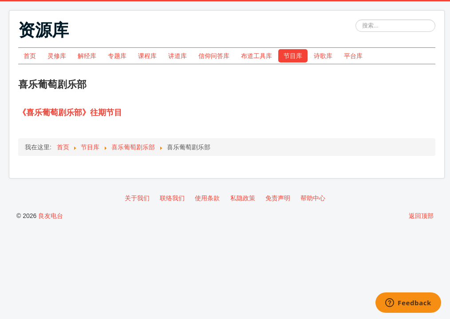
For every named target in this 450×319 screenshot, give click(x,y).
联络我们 (172, 198)
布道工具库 (256, 55)
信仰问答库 (213, 55)
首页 (30, 55)
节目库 (293, 55)
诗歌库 (323, 55)
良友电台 (50, 215)
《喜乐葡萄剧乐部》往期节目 (70, 112)
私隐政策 (242, 198)
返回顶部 (421, 215)
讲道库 (177, 55)
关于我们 (137, 198)
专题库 (117, 55)
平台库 (353, 55)
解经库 (87, 55)
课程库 (147, 55)
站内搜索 (355, 19)
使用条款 (207, 198)
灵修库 (56, 55)
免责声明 (277, 198)
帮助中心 (312, 198)
